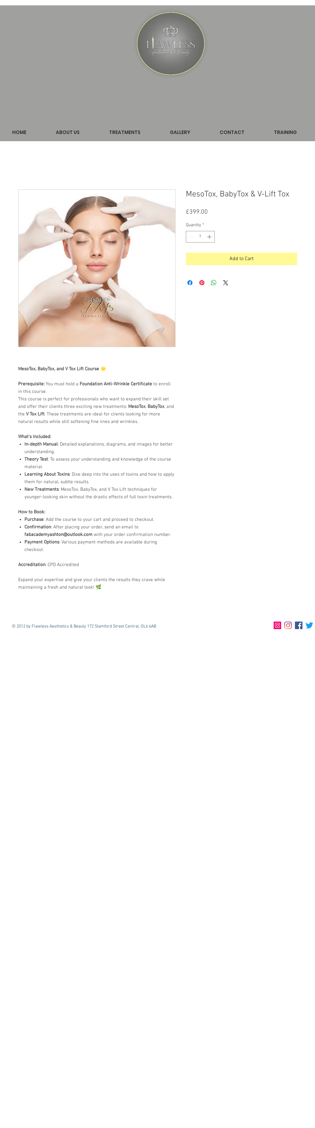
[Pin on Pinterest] (202, 282)
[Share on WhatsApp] (214, 282)
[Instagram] (288, 625)
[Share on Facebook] (190, 282)
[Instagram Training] (277, 625)
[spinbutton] (200, 236)
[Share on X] (225, 282)
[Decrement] (191, 236)
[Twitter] (309, 625)
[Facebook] (298, 625)
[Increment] (210, 236)
